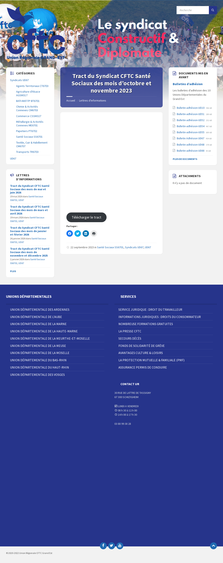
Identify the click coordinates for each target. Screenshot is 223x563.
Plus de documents (185, 159)
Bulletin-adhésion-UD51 (191, 114)
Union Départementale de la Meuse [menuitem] (38, 346)
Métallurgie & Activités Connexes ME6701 (29, 123)
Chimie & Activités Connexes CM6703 (27, 108)
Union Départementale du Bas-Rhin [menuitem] (38, 360)
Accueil (70, 100)
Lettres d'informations (92, 100)
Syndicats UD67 (134, 247)
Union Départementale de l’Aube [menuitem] (36, 317)
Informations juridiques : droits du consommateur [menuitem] (159, 317)
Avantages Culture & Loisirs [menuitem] (140, 353)
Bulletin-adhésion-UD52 (191, 120)
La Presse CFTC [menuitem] (129, 331)
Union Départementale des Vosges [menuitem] (37, 375)
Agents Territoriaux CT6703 (32, 86)
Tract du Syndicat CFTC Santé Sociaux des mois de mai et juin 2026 (29, 189)
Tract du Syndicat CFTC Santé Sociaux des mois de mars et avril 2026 (29, 210)
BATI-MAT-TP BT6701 (28, 101)
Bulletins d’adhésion (188, 84)
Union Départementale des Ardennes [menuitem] (39, 309)
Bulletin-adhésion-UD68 (191, 144)
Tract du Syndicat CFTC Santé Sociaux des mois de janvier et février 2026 (29, 231)
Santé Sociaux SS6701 (110, 247)
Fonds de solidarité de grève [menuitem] (141, 346)
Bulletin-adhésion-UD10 (191, 108)
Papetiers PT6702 (26, 131)
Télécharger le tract (86, 217)
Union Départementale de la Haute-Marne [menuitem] (44, 331)
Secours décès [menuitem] (129, 338)
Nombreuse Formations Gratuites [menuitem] (145, 324)
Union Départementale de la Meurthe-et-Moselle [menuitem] (50, 338)
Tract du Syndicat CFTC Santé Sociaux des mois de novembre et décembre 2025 (29, 252)
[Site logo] (36, 59)
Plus (13, 271)
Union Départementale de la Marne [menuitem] (38, 324)
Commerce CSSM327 (28, 116)
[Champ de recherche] (197, 10)
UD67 (148, 247)
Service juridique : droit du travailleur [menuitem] (150, 309)
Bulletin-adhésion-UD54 (191, 126)
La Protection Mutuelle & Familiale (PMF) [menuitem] (151, 360)
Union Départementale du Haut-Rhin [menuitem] (39, 367)
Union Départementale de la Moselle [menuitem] (39, 353)
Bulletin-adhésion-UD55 (191, 132)
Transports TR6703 (27, 152)
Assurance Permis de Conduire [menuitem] (142, 367)
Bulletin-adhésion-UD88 (191, 150)
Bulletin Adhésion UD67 (191, 138)
